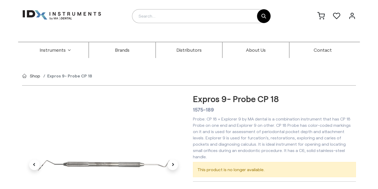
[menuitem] (55, 50)
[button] (34, 165)
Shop (35, 75)
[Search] (264, 16)
